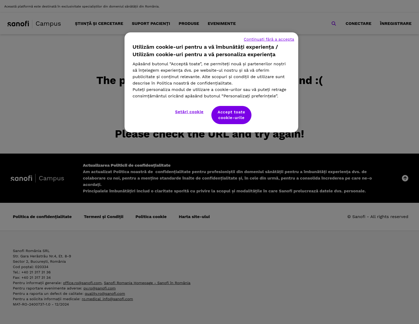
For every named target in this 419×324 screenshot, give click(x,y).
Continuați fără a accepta (269, 39)
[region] (211, 82)
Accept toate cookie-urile (231, 115)
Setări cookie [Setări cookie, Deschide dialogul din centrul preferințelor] (189, 111)
